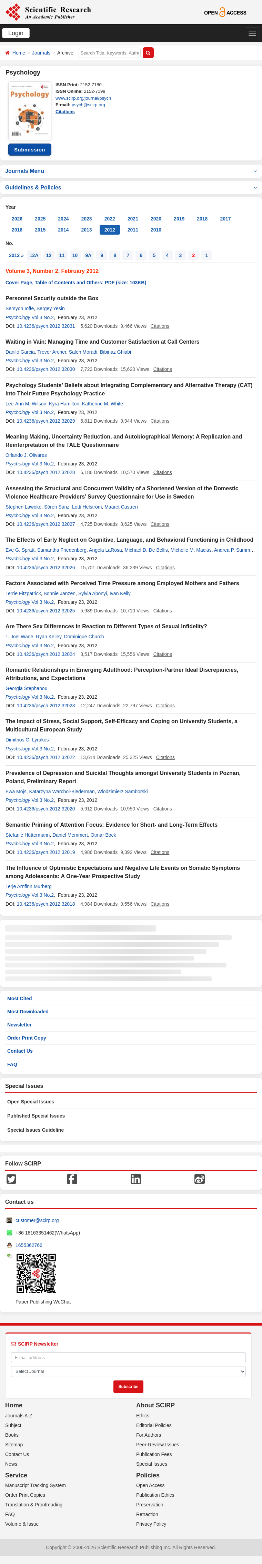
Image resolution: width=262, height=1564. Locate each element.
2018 (202, 219)
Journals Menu (131, 171)
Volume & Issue (22, 1524)
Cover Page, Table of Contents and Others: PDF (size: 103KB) (76, 282)
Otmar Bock (103, 835)
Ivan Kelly (120, 593)
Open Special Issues (30, 1101)
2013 (86, 230)
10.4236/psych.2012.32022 (46, 757)
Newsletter (19, 1024)
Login (15, 33)
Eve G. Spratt (20, 550)
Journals (41, 53)
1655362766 (29, 1245)
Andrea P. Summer (234, 550)
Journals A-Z (18, 1415)
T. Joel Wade (19, 636)
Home (18, 53)
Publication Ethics (155, 1495)
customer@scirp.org (37, 1220)
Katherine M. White (102, 403)
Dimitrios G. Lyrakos (27, 739)
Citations (65, 111)
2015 (40, 230)
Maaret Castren (121, 507)
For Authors (148, 1435)
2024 (63, 219)
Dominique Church (84, 636)
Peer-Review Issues (157, 1444)
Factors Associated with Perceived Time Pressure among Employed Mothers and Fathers (122, 583)
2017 (225, 219)
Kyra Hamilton (64, 403)
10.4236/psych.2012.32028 (46, 472)
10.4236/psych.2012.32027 (46, 524)
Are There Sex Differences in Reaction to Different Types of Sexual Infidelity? (106, 626)
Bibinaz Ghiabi (115, 352)
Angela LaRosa (105, 550)
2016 (17, 230)
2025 (40, 219)
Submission (29, 150)
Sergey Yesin (51, 308)
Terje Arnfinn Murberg (29, 886)
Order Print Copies (25, 1495)
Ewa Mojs (16, 791)
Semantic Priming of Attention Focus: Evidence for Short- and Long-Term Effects (112, 825)
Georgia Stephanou (26, 688)
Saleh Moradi (83, 352)
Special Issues (151, 1464)
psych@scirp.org (88, 104)
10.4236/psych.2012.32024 (46, 654)
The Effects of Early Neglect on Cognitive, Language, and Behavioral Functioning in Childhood (129, 540)
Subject (13, 1425)
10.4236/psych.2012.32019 (46, 852)
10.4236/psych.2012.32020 (46, 808)
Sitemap (14, 1444)
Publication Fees (154, 1454)
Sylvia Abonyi (92, 593)
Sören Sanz (56, 507)
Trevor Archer (51, 352)
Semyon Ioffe (20, 308)
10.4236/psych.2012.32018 (46, 904)
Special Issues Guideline (35, 1130)
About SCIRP (155, 1405)
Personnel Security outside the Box (52, 298)
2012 (109, 230)
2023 (86, 219)
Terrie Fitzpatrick (23, 593)
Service (16, 1475)
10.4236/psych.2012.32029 (46, 421)
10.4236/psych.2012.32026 (46, 567)
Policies (148, 1475)
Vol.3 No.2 (42, 317)
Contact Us (20, 1051)
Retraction (147, 1514)
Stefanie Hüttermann (28, 835)
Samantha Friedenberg (62, 550)
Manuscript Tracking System (35, 1485)
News (11, 1464)
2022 (109, 219)
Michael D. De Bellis (146, 550)
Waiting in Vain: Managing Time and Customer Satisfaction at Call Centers (103, 342)
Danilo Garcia (20, 352)
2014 (63, 230)
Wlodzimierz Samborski (122, 791)
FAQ (12, 1064)
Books (12, 1435)
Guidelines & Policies (131, 187)
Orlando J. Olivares (26, 455)
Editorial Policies (154, 1425)
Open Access (150, 1485)
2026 (17, 219)
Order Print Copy (26, 1038)
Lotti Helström (87, 507)
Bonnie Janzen (59, 593)
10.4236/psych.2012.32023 (46, 705)
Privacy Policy (151, 1524)
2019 (179, 219)
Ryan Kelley (48, 636)
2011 (133, 230)
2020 (156, 219)
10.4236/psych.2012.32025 (46, 610)
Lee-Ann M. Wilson (26, 403)
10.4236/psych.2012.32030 (46, 369)
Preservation (149, 1504)
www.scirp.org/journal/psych (83, 98)
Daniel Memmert (70, 835)
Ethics (142, 1415)
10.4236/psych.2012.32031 (46, 326)
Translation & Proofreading (33, 1504)
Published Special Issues (36, 1116)
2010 (156, 230)
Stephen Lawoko (23, 507)
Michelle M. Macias (191, 550)
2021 (133, 219)
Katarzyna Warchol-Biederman (61, 791)
